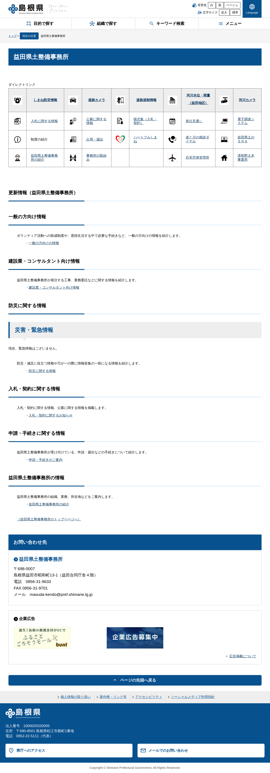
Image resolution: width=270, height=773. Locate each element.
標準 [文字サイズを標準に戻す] (235, 12)
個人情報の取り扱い (76, 697)
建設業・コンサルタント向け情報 (54, 287)
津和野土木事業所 (246, 157)
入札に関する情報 (44, 121)
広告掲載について (242, 656)
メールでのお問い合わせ (168, 750)
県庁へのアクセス (30, 750)
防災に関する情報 (42, 371)
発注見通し (194, 121)
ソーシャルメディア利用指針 (193, 697)
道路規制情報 (146, 100)
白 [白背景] (211, 5)
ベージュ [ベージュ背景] (232, 5)
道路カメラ (96, 100)
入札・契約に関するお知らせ (51, 415)
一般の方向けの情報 (44, 243)
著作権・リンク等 (113, 697)
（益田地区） (198, 103)
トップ (12, 36)
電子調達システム (246, 121)
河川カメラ (247, 100)
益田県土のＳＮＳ (246, 139)
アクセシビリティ (148, 697)
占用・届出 (94, 139)
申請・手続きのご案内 (45, 460)
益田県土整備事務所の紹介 (49, 504)
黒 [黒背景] (219, 5)
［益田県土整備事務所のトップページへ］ (49, 519)
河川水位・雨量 (198, 95)
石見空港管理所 (197, 157)
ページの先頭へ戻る (138, 680)
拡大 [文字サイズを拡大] (224, 12)
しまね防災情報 (45, 100)
